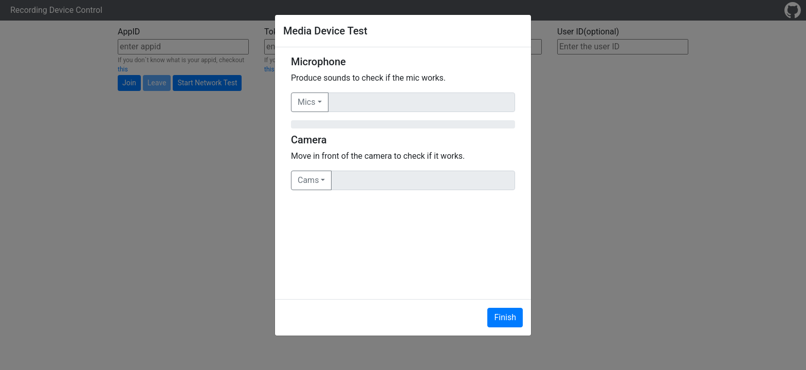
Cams (308, 180)
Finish (505, 317)
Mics (307, 102)
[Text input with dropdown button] (421, 102)
